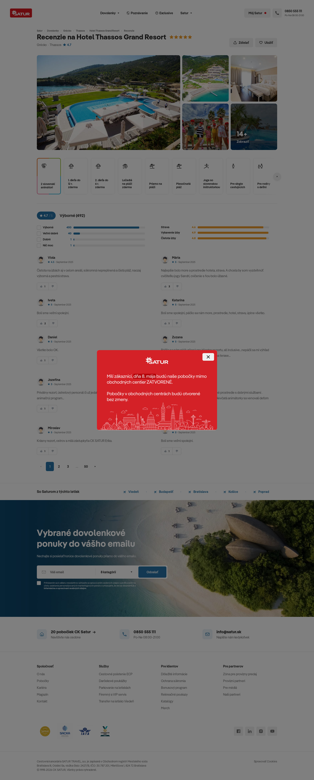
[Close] (208, 357)
